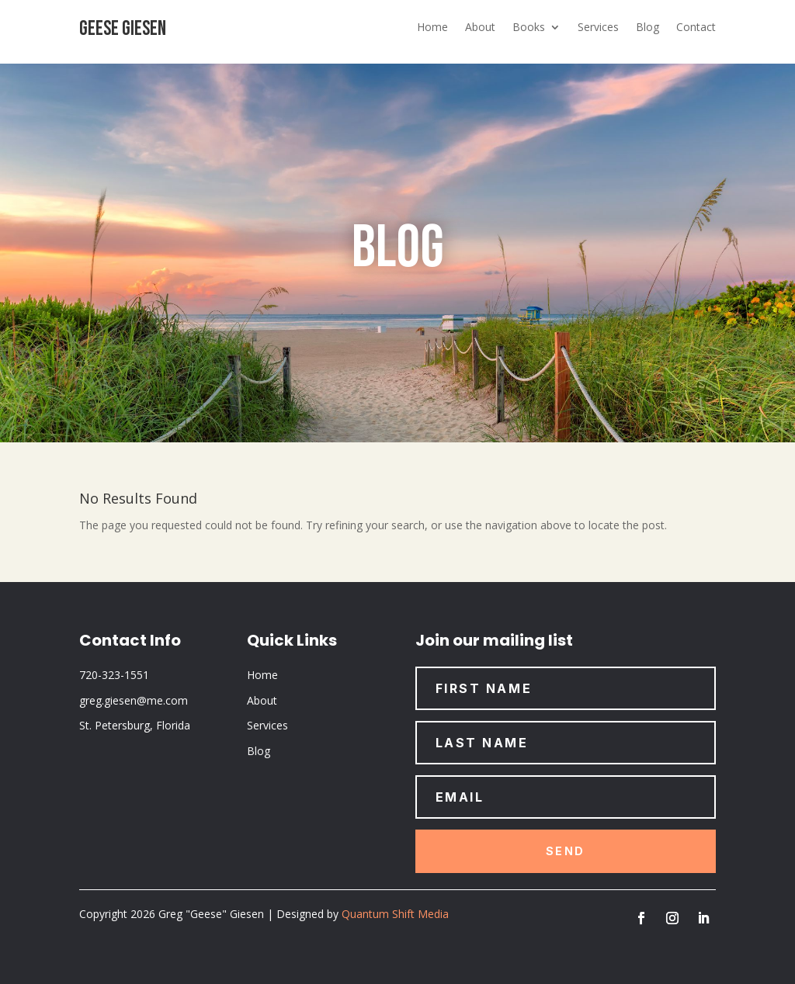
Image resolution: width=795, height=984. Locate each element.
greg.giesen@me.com (133, 700)
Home (432, 28)
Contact (696, 28)
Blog (647, 28)
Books (528, 28)
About (480, 28)
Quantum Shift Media (395, 913)
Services (598, 28)
